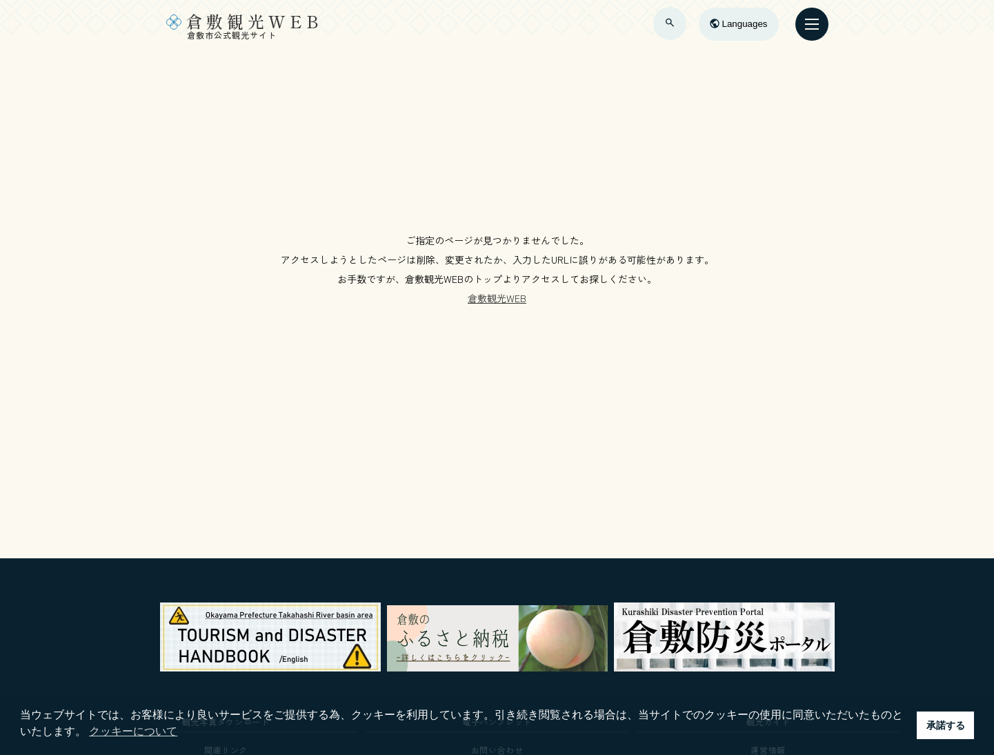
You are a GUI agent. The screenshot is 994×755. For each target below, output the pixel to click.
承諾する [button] (945, 725)
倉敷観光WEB (497, 298)
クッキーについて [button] (133, 731)
